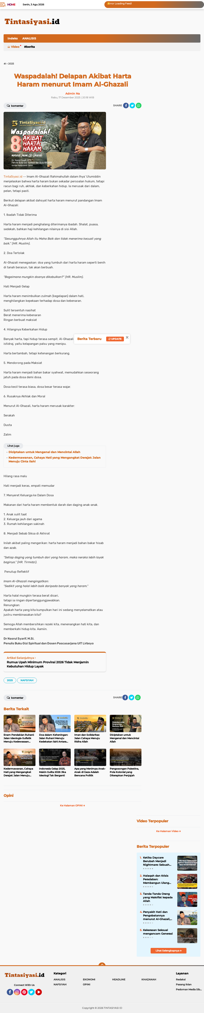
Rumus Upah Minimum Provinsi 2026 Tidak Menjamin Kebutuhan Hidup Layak (48, 664)
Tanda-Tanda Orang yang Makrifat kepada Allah (158, 897)
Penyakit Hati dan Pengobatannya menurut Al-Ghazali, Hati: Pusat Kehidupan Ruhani (158, 915)
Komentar (15, 105)
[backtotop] (102, 966)
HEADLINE (118, 979)
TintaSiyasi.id (13, 176)
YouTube (41, 994)
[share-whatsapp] (138, 105)
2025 (10, 680)
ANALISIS (29, 38)
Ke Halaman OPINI (72, 805)
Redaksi (180, 979)
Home (11, 4)
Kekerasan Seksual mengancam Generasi (158, 931)
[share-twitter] (132, 105)
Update (115, 338)
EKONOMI (89, 979)
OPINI (86, 984)
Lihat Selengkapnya (169, 950)
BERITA (30, 47)
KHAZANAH (148, 979)
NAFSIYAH (27, 680)
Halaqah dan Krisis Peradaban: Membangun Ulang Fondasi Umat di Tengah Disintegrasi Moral (156, 879)
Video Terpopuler (152, 821)
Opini (8, 795)
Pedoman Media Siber (189, 989)
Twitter (33, 994)
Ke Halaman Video (168, 831)
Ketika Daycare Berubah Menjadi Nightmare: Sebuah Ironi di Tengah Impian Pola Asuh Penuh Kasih (158, 861)
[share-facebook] (126, 105)
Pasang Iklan (183, 984)
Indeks (13, 38)
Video (15, 47)
